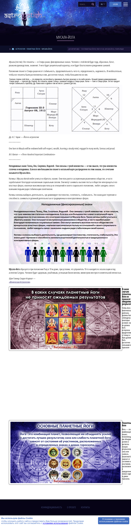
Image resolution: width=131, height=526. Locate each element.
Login (115, 4)
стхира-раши (119, 49)
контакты (85, 507)
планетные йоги (90, 49)
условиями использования (55, 523)
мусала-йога (109, 49)
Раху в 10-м (100, 49)
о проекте (71, 507)
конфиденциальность (51, 507)
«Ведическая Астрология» (19, 282)
